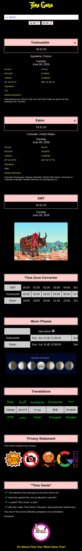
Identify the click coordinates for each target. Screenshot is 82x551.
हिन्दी (55, 409)
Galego (10, 409)
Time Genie (41, 5)
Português (55, 417)
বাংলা (71, 401)
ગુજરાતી (22, 409)
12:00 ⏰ (34, 23)
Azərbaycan (37, 402)
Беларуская (55, 401)
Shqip (10, 401)
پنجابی (22, 417)
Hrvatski (71, 409)
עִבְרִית (37, 409)
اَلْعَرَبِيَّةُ (22, 401)
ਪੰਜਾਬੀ (10, 417)
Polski (37, 417)
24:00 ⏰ (47, 23)
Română (71, 417)
